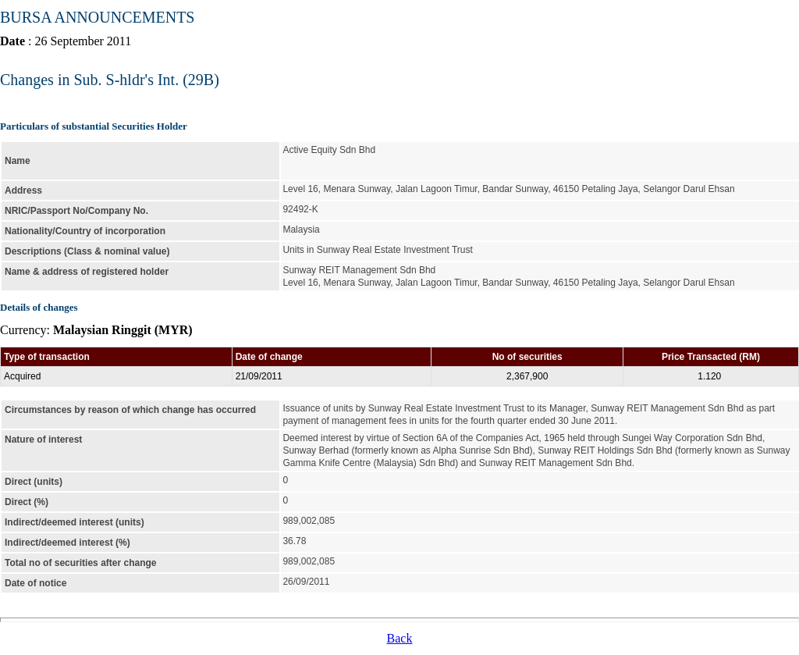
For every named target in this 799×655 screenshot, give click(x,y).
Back (400, 638)
